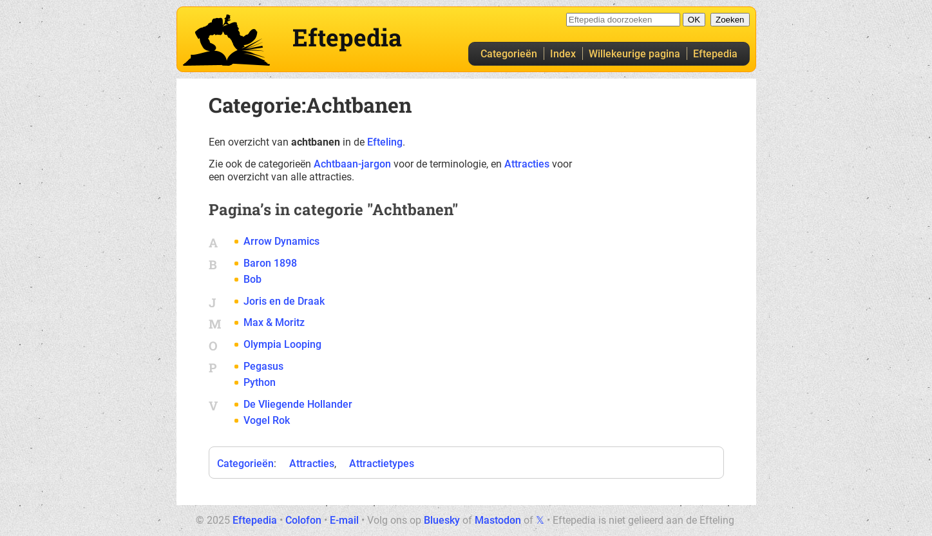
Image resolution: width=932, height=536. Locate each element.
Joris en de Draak (284, 301)
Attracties (526, 164)
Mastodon (498, 520)
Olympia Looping (282, 344)
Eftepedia (715, 54)
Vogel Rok (266, 420)
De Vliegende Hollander (297, 404)
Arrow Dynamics (281, 241)
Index (563, 54)
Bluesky (442, 520)
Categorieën (508, 54)
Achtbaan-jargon (352, 164)
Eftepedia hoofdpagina (226, 40)
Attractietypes (381, 463)
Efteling (385, 142)
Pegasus (263, 366)
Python (259, 382)
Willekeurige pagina (634, 54)
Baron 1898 (270, 263)
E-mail (344, 520)
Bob (252, 279)
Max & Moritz (274, 322)
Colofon (303, 520)
